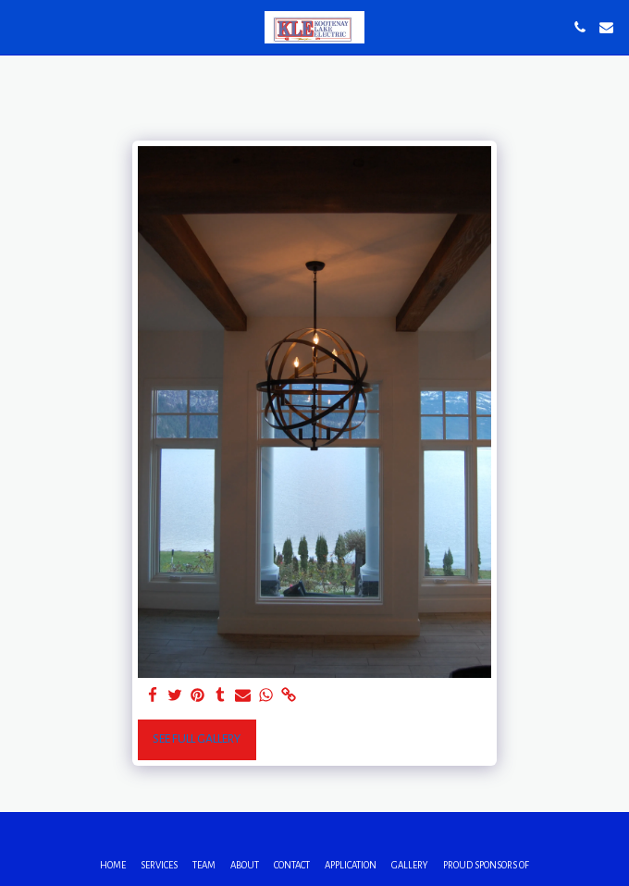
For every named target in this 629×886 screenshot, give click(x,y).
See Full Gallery (196, 738)
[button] (20, 27)
